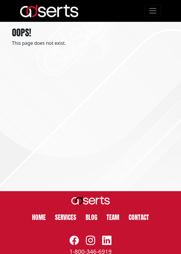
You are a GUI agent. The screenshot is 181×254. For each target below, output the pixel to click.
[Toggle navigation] (153, 11)
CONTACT (139, 216)
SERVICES (65, 216)
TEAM (113, 216)
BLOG (91, 216)
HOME (39, 216)
